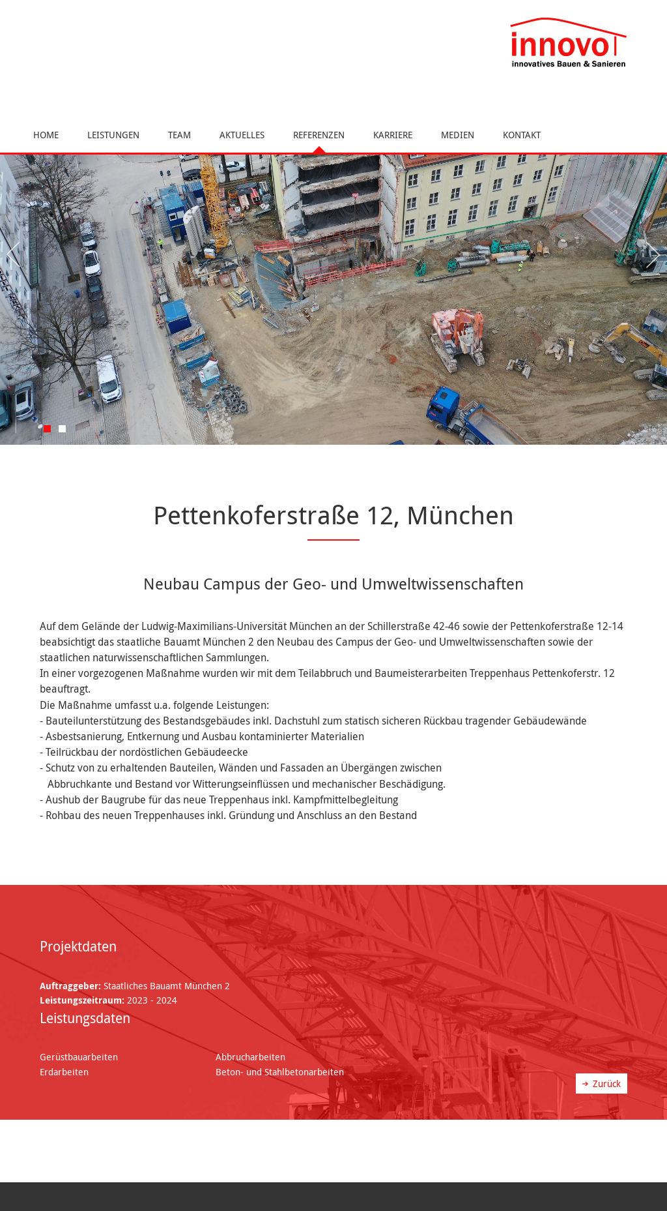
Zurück (607, 1083)
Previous (16, 255)
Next (650, 255)
